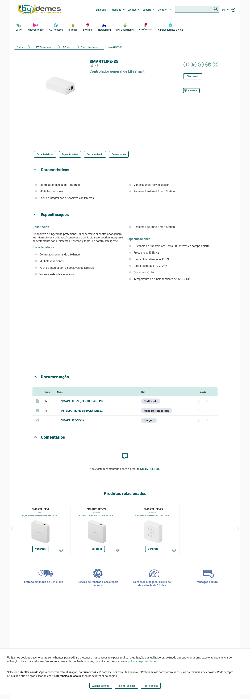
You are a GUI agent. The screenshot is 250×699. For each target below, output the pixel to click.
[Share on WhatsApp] (215, 64)
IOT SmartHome (125, 26)
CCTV (19, 26)
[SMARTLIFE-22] (97, 530)
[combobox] (197, 9)
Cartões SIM (145, 26)
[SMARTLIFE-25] (153, 530)
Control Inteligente (89, 47)
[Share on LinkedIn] (193, 64)
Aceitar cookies (100, 685)
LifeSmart (65, 47)
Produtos (20, 47)
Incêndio (88, 26)
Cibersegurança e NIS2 (170, 26)
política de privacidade (142, 661)
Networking (104, 26)
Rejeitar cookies (126, 685)
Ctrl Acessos (56, 26)
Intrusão (72, 26)
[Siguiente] (238, 529)
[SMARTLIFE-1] (40, 530)
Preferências (151, 685)
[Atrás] (12, 529)
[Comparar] (191, 90)
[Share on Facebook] (186, 64)
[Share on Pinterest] (201, 64)
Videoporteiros (35, 26)
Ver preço (192, 76)
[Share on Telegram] (208, 64)
